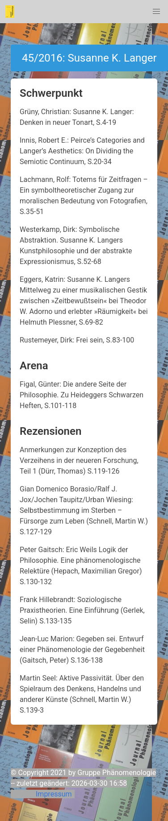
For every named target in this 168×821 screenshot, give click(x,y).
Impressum (54, 794)
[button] (156, 11)
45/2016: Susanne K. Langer (89, 58)
